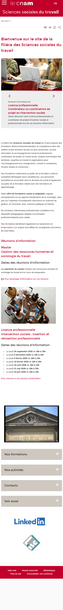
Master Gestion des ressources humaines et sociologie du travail (27, 252)
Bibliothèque (49, 570)
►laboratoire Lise (9, 227)
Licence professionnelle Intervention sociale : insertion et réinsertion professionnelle (25, 334)
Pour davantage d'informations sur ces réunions (24, 279)
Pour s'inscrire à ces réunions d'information (21, 378)
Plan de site (16, 574)
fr (55, 3)
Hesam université (30, 570)
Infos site (12, 570)
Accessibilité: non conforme (40, 574)
